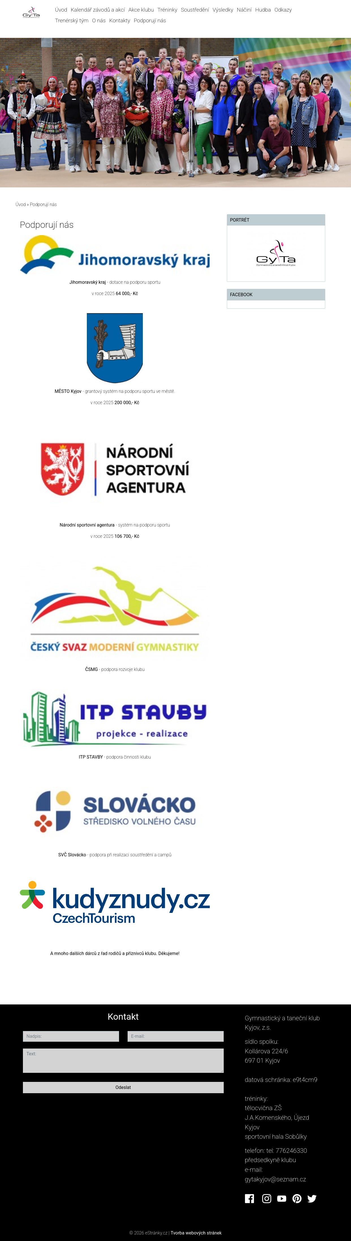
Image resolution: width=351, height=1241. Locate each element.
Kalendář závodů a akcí (98, 10)
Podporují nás (150, 20)
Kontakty (119, 20)
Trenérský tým (72, 20)
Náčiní (244, 10)
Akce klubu (141, 10)
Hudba (263, 10)
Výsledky (223, 10)
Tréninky (167, 10)
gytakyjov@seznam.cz (275, 1179)
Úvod (61, 10)
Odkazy (283, 10)
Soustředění (195, 10)
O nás (99, 20)
